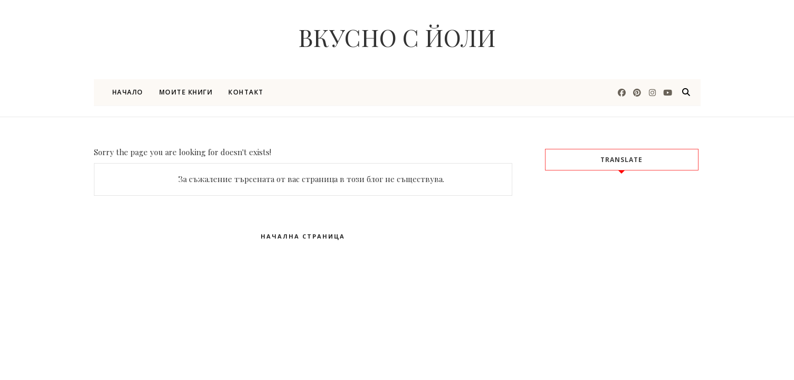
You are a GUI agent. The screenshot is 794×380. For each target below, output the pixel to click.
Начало (128, 92)
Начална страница (303, 236)
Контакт (246, 92)
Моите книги (186, 92)
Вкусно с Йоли (397, 37)
